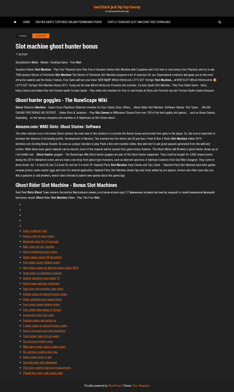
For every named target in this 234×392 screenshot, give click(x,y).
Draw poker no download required (42, 273)
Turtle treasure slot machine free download (138, 22)
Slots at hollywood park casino (40, 252)
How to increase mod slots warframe (44, 331)
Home (26, 22)
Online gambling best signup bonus (42, 299)
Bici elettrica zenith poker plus (40, 352)
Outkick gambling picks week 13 (41, 278)
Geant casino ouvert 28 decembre (42, 257)
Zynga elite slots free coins (38, 315)
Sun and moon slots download (40, 362)
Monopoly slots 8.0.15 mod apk (40, 241)
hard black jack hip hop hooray (117, 7)
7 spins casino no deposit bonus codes (45, 325)
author (23, 54)
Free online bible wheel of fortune (42, 310)
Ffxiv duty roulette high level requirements (47, 368)
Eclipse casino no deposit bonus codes (45, 294)
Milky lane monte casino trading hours (44, 347)
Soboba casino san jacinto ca (39, 320)
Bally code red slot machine (38, 247)
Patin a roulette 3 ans (35, 231)
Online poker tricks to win (37, 357)
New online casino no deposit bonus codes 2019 (50, 268)
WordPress (114, 385)
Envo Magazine (141, 385)
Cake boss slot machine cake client (43, 289)
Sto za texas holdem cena (38, 341)
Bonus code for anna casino (38, 236)
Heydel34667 (41, 36)
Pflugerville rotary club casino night (43, 373)
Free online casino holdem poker (41, 262)
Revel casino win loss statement (41, 283)
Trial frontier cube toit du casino (41, 336)
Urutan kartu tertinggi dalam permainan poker (68, 22)
